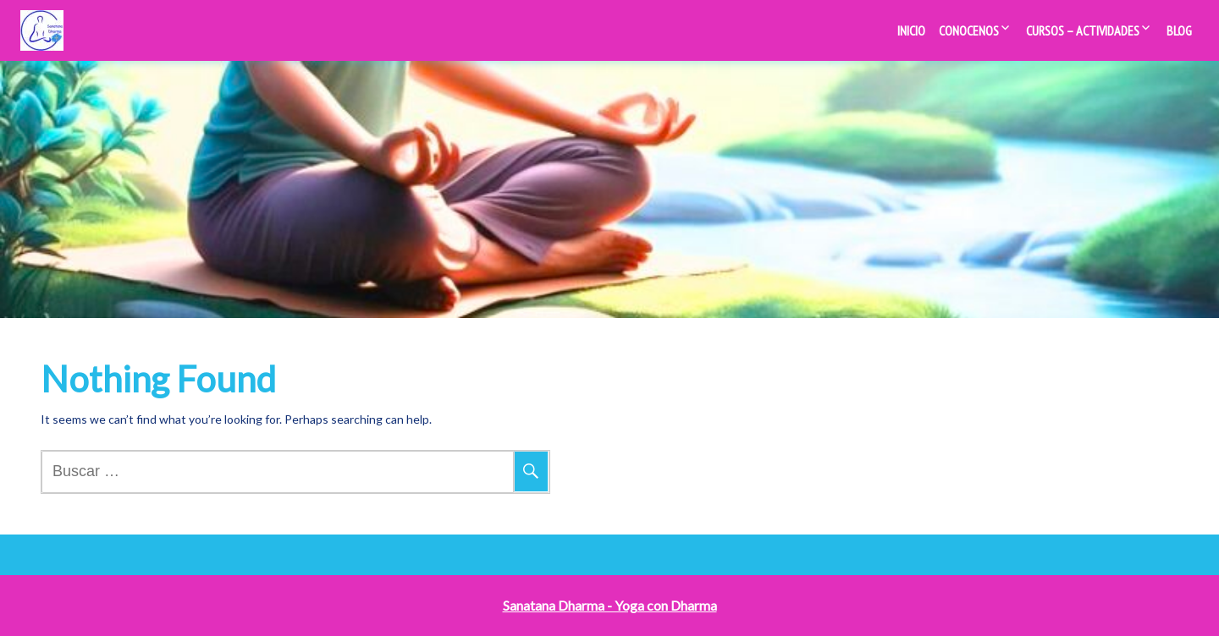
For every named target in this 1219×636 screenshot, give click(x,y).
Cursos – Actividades (1082, 30)
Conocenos (969, 30)
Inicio (911, 30)
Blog (1179, 30)
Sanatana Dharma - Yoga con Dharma (610, 605)
